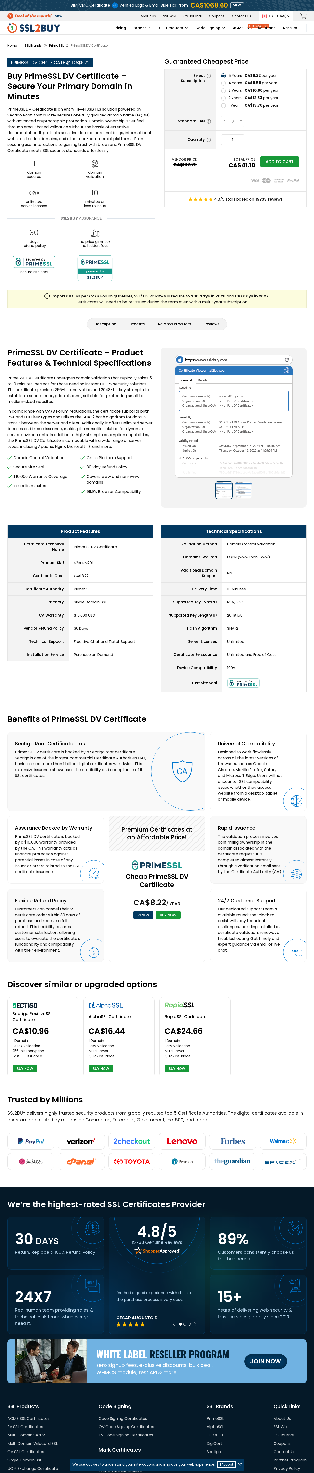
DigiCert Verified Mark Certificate (131, 1429)
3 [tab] (189, 1266)
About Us (148, 16)
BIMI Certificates (114, 1404)
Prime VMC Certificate (120, 1413)
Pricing (80, 31)
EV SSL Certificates (25, 1369)
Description (105, 265)
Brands (100, 31)
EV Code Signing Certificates (126, 1377)
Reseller (252, 31)
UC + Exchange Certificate (32, 1411)
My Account (287, 31)
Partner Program (290, 1402)
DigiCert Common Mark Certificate (132, 1438)
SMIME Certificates (25, 1427)
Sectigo (214, 1394)
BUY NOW (171, 856)
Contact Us (241, 16)
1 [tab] (180, 1266)
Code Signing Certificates (123, 1361)
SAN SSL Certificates (26, 1436)
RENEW (140, 856)
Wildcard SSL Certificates (31, 1419)
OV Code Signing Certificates (126, 1369)
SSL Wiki (169, 16)
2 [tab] (184, 1266)
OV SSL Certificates (25, 1394)
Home (12, 45)
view (237, 5)
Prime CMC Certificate (120, 1421)
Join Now (265, 1303)
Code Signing (170, 31)
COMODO (216, 1377)
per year (252, 75)
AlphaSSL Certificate (110, 957)
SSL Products (131, 31)
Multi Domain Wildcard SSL (32, 1386)
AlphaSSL (215, 1369)
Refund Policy (286, 1419)
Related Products (174, 265)
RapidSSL (215, 1419)
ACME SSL (204, 31)
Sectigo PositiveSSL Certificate (32, 957)
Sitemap (282, 1427)
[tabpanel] (157, 1250)
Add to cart (274, 163)
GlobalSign (217, 1411)
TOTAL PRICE (233, 159)
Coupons (216, 16)
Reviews (212, 265)
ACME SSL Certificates (28, 1361)
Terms (280, 1436)
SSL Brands (33, 45)
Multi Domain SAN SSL (27, 1377)
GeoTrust (216, 1402)
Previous (174, 1266)
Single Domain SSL (24, 1402)
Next (195, 1266)
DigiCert (214, 1386)
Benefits (137, 265)
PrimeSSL (56, 45)
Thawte (214, 1427)
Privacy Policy (287, 1411)
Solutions (229, 31)
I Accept (226, 1464)
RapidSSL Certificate (186, 957)
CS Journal (192, 16)
